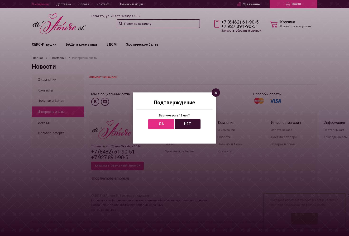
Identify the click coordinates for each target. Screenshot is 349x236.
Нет (187, 124)
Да (161, 124)
